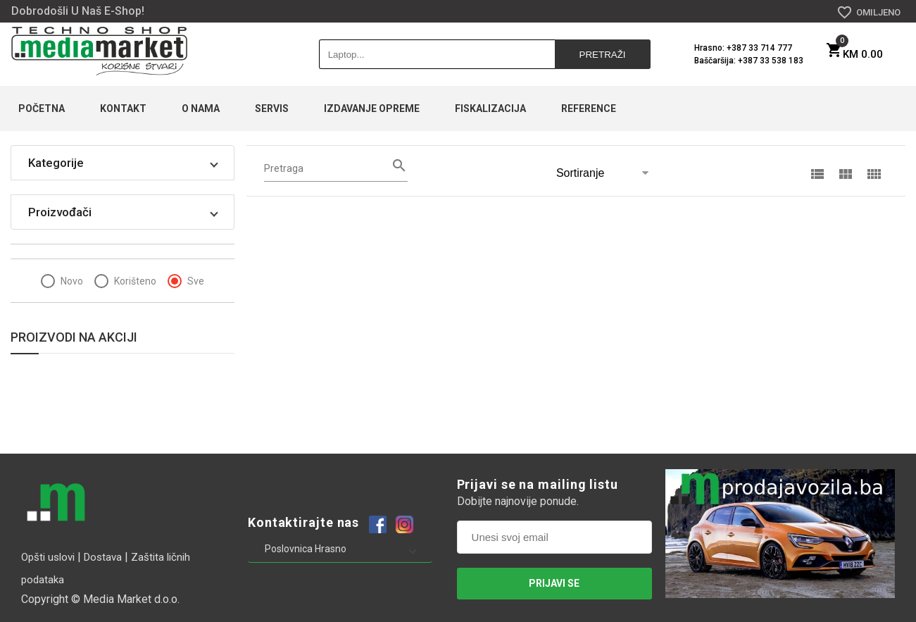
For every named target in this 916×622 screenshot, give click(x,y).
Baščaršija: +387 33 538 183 (748, 61)
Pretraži (603, 54)
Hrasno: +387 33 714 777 (743, 48)
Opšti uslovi (48, 557)
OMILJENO (868, 12)
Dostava (103, 557)
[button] (122, 163)
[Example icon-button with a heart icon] (378, 523)
